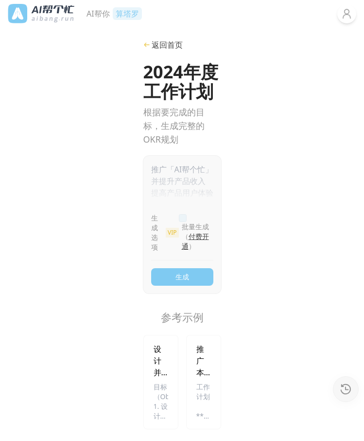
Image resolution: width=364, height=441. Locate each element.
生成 (182, 276)
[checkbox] (183, 218)
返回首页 (163, 44)
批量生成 (195, 236)
